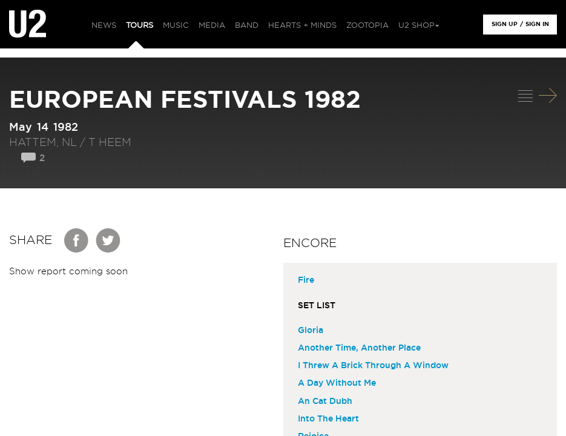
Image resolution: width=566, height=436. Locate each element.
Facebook (77, 240)
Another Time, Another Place (359, 348)
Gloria (310, 330)
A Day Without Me (337, 383)
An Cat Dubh (325, 401)
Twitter (108, 240)
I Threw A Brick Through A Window (373, 366)
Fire (306, 280)
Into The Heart (328, 419)
